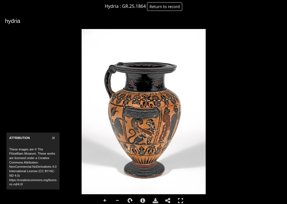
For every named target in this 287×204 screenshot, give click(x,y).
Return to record (165, 6)
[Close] (53, 137)
